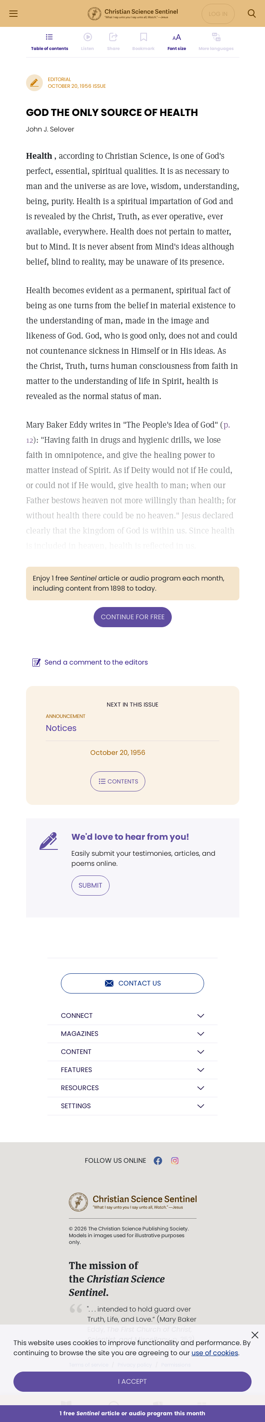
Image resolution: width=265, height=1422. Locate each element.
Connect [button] (77, 1015)
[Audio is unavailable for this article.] (87, 42)
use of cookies (215, 1353)
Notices (61, 728)
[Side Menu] (13, 13)
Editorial (59, 79)
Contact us (132, 983)
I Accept (132, 1381)
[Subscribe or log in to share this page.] (113, 42)
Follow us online (115, 1160)
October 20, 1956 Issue (77, 85)
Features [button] (76, 1070)
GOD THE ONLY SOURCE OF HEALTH (112, 112)
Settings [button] (76, 1106)
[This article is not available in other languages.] (216, 42)
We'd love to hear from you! (130, 837)
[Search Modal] (251, 13)
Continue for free (133, 617)
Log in (218, 14)
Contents (117, 781)
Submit (90, 885)
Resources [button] (80, 1088)
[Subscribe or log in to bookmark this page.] (143, 42)
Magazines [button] (79, 1033)
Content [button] (76, 1052)
